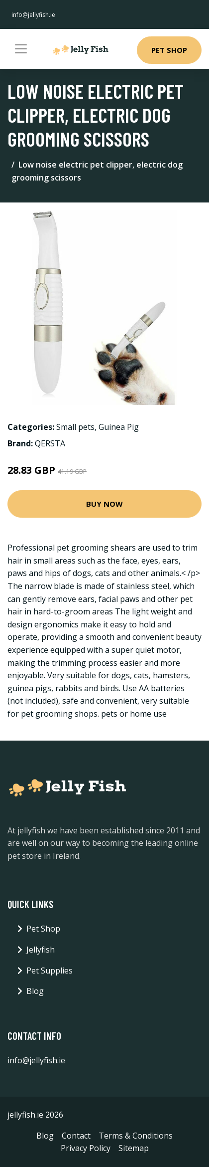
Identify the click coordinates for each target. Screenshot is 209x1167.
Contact (76, 1135)
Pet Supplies (49, 970)
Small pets (75, 426)
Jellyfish (40, 949)
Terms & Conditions (136, 1135)
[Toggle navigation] (20, 48)
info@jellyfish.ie (33, 14)
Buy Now (104, 504)
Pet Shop (169, 50)
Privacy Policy (85, 1148)
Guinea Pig (119, 426)
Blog (35, 990)
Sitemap (133, 1148)
